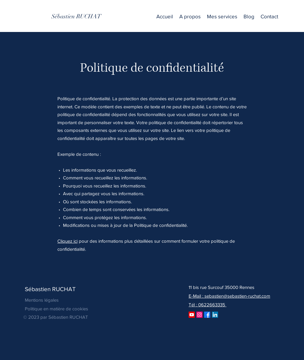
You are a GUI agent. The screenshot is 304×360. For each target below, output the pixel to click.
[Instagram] (199, 315)
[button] (222, 16)
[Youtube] (192, 315)
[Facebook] (207, 315)
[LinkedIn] (215, 315)
